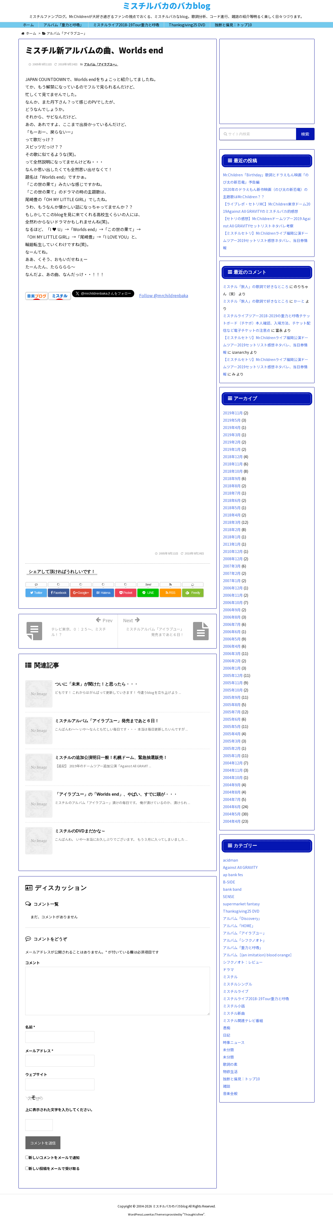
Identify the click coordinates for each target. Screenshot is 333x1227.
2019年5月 (232, 420)
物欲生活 (230, 1071)
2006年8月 (232, 617)
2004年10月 (233, 777)
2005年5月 (232, 726)
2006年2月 (232, 660)
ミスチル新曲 (234, 1013)
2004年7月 (232, 799)
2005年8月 (232, 704)
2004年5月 (232, 814)
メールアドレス (39, 1050)
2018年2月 (232, 529)
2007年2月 (232, 573)
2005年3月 (232, 741)
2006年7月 (232, 624)
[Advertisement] (117, 380)
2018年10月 (233, 471)
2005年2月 (232, 748)
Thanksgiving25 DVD (241, 911)
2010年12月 (233, 551)
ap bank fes (233, 874)
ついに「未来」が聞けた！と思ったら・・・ (96, 684)
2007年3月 (232, 566)
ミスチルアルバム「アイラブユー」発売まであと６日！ (107, 721)
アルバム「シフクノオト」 (244, 940)
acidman (230, 860)
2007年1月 (232, 580)
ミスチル (230, 976)
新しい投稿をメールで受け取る (54, 1168)
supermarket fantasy (241, 903)
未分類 (228, 1049)
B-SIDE (229, 882)
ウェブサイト (36, 1074)
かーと (299, 301)
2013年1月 (232, 544)
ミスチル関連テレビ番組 (243, 1020)
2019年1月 (232, 449)
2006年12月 (233, 587)
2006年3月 (232, 653)
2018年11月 (233, 463)
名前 (30, 1027)
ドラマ (228, 969)
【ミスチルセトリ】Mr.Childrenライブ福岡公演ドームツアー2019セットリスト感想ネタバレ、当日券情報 (265, 240)
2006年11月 (233, 595)
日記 (226, 1035)
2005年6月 (232, 719)
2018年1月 (232, 536)
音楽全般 (230, 1093)
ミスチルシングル (237, 984)
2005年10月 (233, 690)
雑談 (226, 1086)
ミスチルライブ (235, 991)
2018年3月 (232, 522)
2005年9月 (232, 697)
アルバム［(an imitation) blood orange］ (258, 954)
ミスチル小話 (234, 1005)
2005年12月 (233, 675)
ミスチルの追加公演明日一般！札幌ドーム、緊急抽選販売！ (111, 757)
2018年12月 (233, 456)
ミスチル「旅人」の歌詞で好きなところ (256, 286)
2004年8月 (232, 792)
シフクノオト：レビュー (243, 962)
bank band (232, 889)
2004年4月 (232, 821)
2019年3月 (232, 434)
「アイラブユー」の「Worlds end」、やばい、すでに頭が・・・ (116, 794)
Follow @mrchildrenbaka (163, 295)
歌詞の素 (230, 1064)
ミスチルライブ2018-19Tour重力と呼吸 (256, 998)
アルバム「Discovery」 (242, 918)
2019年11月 (233, 412)
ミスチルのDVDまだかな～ (80, 831)
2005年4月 (232, 733)
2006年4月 (232, 646)
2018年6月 (232, 500)
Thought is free (193, 1214)
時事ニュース (234, 1042)
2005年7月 (232, 711)
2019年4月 (232, 427)
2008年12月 (233, 558)
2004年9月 (232, 784)
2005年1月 (232, 755)
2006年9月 (232, 609)
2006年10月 (233, 602)
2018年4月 (232, 515)
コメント (32, 962)
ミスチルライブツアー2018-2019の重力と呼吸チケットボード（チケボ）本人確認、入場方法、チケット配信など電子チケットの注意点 (266, 323)
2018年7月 (232, 493)
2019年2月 (232, 442)
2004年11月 (233, 770)
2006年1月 (232, 668)
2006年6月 (232, 631)
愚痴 (226, 1027)
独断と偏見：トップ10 (241, 1078)
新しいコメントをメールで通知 (54, 1157)
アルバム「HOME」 (239, 925)
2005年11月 (233, 682)
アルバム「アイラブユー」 (101, 64)
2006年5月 (232, 638)
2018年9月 (232, 478)
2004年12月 (233, 762)
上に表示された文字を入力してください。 (59, 1109)
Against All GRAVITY (240, 867)
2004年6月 (232, 806)
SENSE (228, 896)
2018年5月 (232, 507)
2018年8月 (232, 485)
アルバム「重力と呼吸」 (243, 947)
